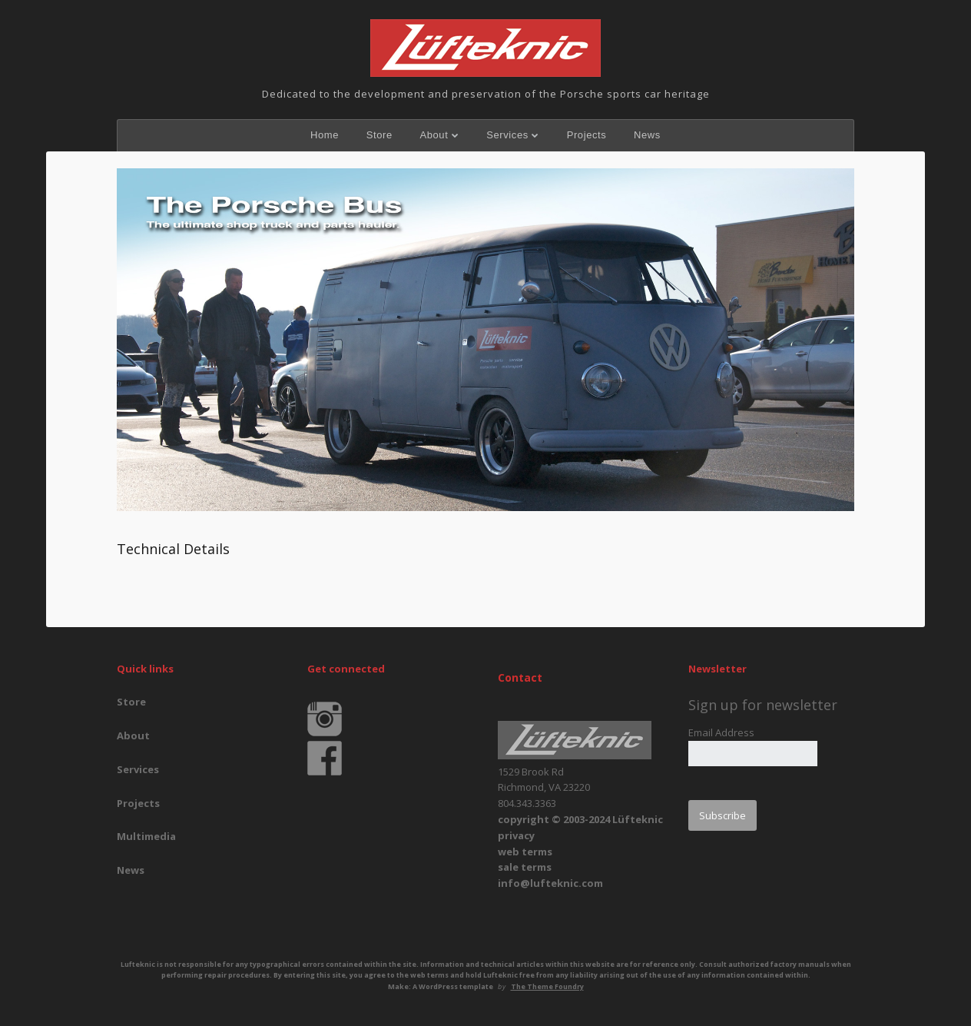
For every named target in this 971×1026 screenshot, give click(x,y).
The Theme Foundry (547, 986)
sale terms (525, 867)
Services (507, 135)
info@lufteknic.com (550, 883)
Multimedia (146, 836)
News (647, 135)
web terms (525, 851)
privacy (516, 835)
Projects (587, 135)
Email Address (721, 732)
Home (324, 135)
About (433, 135)
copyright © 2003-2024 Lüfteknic (580, 819)
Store (379, 135)
